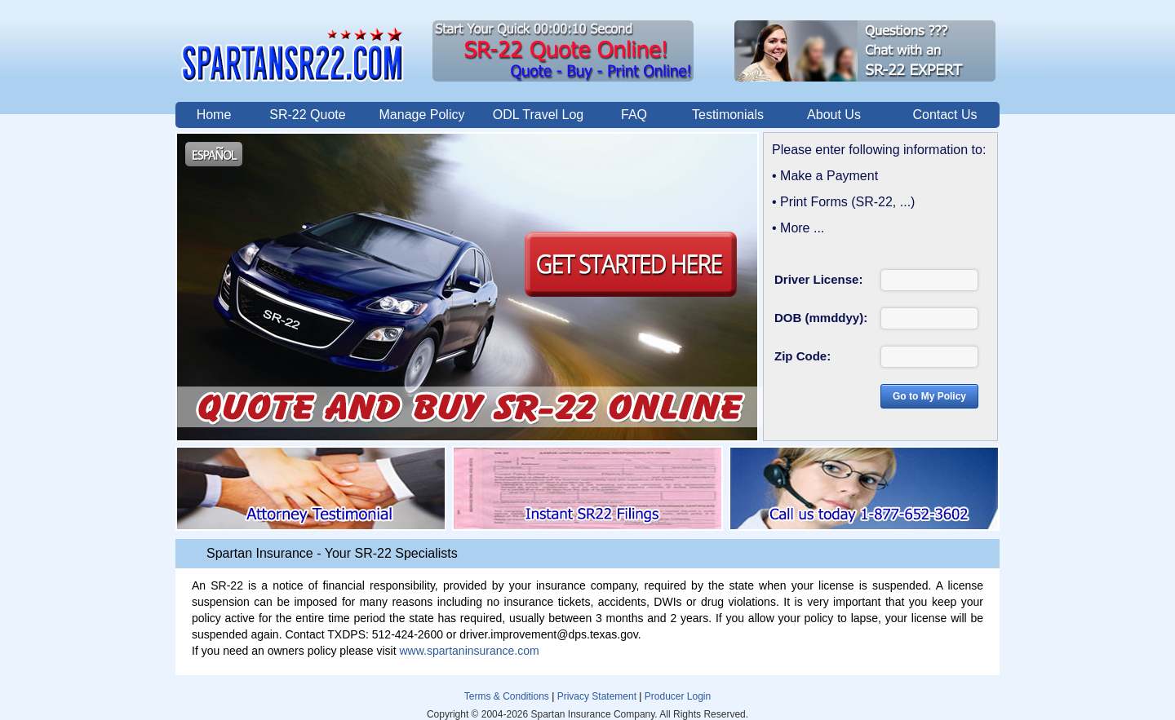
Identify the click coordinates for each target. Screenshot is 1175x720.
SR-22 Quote (307, 114)
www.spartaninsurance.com (469, 650)
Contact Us (944, 114)
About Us (834, 114)
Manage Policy (422, 114)
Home (214, 114)
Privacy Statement (596, 696)
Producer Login (678, 696)
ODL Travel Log (538, 114)
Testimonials (728, 114)
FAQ (634, 114)
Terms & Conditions (506, 696)
